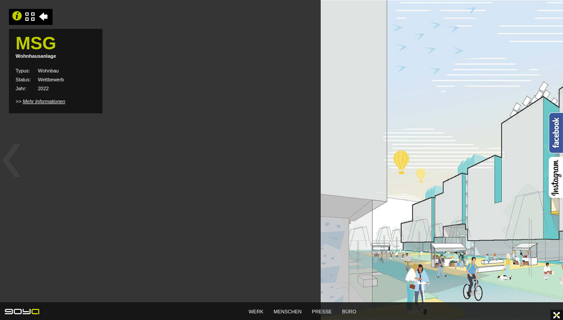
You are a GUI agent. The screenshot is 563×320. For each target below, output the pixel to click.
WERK (256, 311)
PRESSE (322, 311)
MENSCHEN (287, 311)
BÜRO (349, 311)
